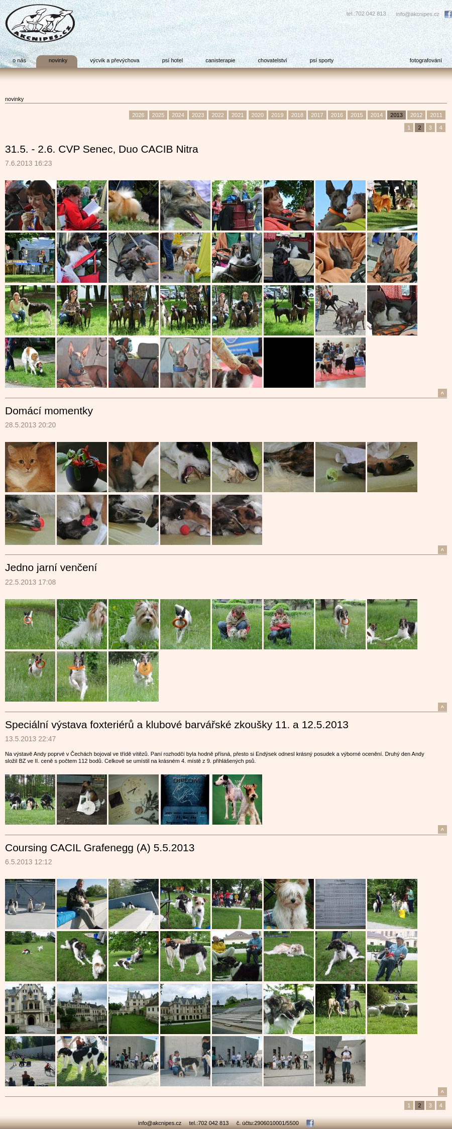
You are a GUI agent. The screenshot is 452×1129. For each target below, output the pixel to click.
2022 (217, 115)
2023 (198, 115)
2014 (377, 115)
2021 (238, 115)
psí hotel (172, 60)
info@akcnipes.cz (417, 14)
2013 (396, 115)
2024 (178, 115)
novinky (58, 60)
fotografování (426, 60)
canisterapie (220, 60)
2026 (138, 115)
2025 (158, 115)
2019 (277, 115)
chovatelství (272, 60)
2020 (258, 115)
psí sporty (322, 60)
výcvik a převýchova (114, 60)
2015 (357, 115)
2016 (337, 115)
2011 (436, 115)
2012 (416, 115)
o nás (19, 60)
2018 (297, 115)
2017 (317, 115)
